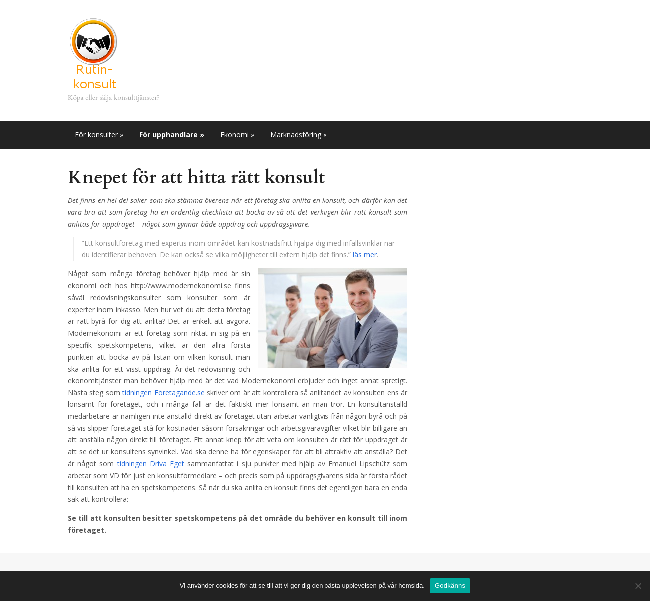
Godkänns (450, 585)
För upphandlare (171, 134)
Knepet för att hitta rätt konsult (196, 177)
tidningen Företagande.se (163, 392)
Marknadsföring (298, 134)
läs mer (365, 254)
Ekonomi (237, 134)
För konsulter (99, 134)
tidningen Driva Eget (150, 463)
